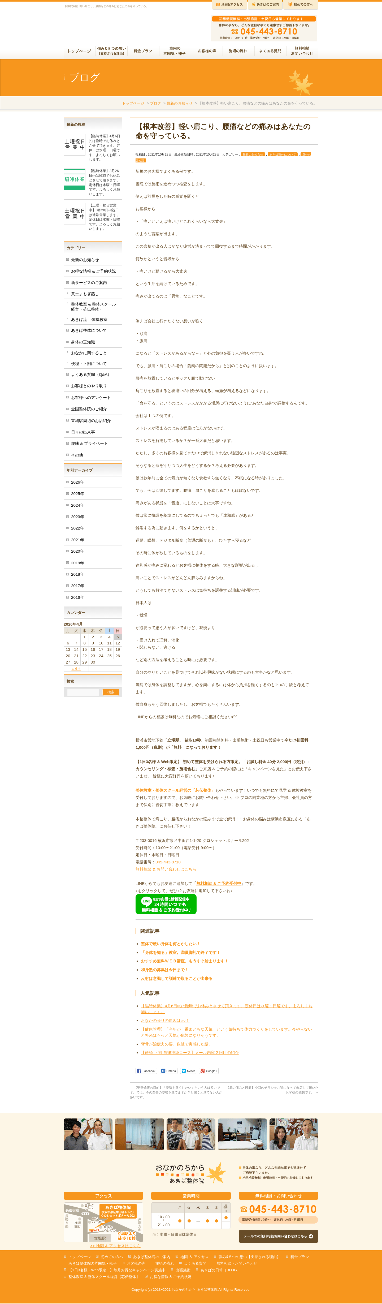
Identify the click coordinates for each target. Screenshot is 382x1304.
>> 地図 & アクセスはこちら (115, 1246)
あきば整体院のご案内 (151, 1257)
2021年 (77, 542)
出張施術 (183, 1270)
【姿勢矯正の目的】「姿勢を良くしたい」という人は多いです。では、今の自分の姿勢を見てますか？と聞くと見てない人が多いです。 (176, 1094)
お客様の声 (136, 1264)
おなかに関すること (89, 355)
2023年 (77, 519)
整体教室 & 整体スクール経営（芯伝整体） (93, 308)
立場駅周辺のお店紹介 (91, 422)
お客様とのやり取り (89, 388)
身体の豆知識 (83, 344)
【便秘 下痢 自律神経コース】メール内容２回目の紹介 (189, 1054)
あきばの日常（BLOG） (221, 1270)
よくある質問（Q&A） (91, 376)
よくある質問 (195, 1264)
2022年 (77, 530)
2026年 (77, 484)
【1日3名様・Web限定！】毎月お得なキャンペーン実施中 (117, 1270)
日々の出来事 (83, 434)
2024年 (77, 507)
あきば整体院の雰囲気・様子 (92, 1264)
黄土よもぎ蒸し (85, 296)
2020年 (77, 553)
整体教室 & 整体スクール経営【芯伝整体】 (104, 1277)
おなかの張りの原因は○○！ (165, 1022)
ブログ (155, 105)
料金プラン (299, 1257)
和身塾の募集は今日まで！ (165, 972)
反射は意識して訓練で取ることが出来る (176, 980)
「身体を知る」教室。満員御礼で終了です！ (180, 954)
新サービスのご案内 (89, 284)
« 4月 (76, 670)
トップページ (133, 105)
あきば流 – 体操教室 (89, 321)
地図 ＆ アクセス (194, 1257)
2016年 (77, 599)
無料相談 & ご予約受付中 (218, 885)
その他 (77, 457)
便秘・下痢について (89, 365)
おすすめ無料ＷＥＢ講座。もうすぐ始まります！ (184, 963)
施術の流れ (164, 1264)
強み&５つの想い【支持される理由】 (249, 1257)
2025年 (77, 495)
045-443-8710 (168, 864)
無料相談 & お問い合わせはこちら (166, 871)
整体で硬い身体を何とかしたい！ (171, 946)
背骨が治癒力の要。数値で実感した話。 (176, 1046)
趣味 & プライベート (89, 445)
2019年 (77, 565)
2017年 (77, 588)
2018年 (77, 576)
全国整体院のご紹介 (89, 411)
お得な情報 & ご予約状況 (93, 273)
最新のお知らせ (180, 105)
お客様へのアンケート (91, 399)
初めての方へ (112, 1257)
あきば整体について (283, 156)
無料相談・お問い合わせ (236, 1264)
